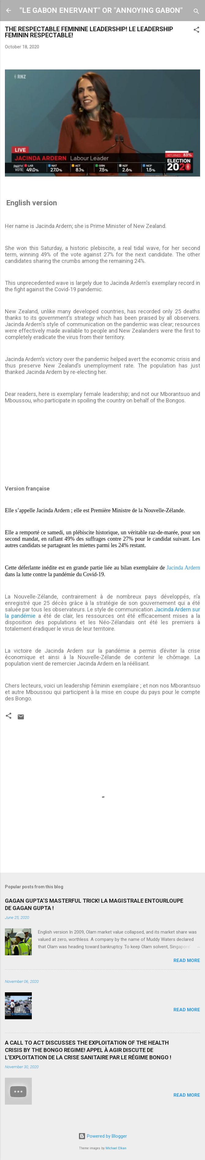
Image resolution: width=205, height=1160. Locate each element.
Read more (186, 960)
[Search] (196, 12)
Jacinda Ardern (183, 568)
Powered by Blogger (102, 1136)
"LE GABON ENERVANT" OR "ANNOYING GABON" (101, 10)
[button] (196, 30)
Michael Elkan (116, 1148)
